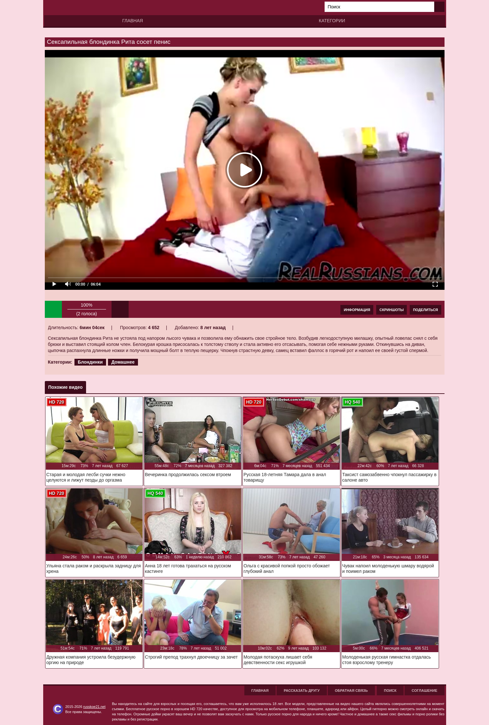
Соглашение (424, 690)
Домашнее (122, 362)
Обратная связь (351, 690)
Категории (332, 20)
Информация (357, 310)
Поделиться (425, 310)
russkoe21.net (94, 707)
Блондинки (90, 362)
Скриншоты (391, 310)
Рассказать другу (302, 690)
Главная (132, 20)
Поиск (390, 690)
